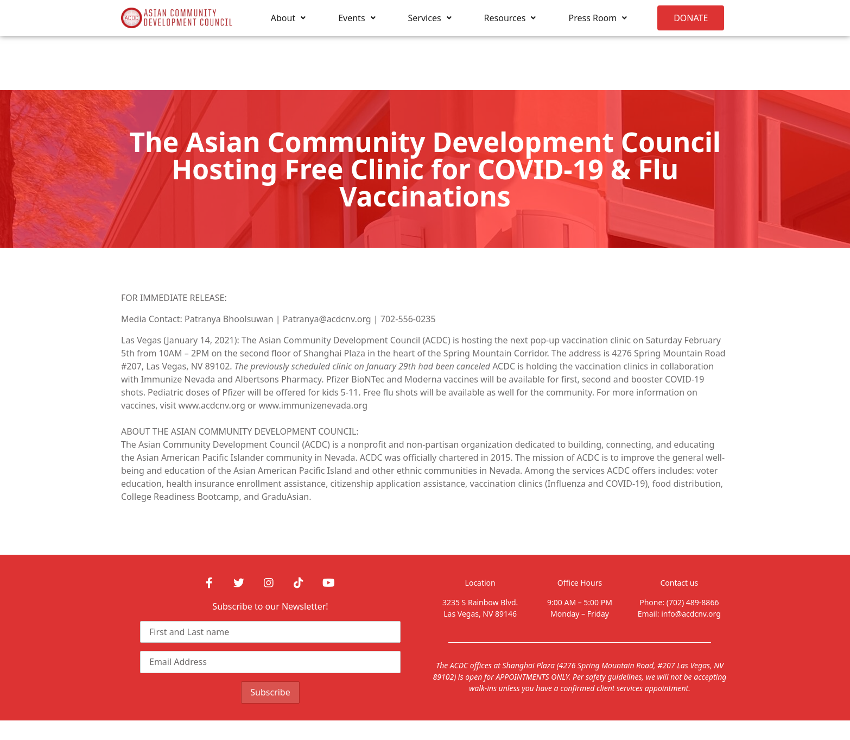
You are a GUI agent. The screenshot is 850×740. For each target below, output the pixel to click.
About (288, 18)
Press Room (597, 18)
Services (430, 18)
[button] (690, 17)
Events (356, 18)
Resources (510, 18)
